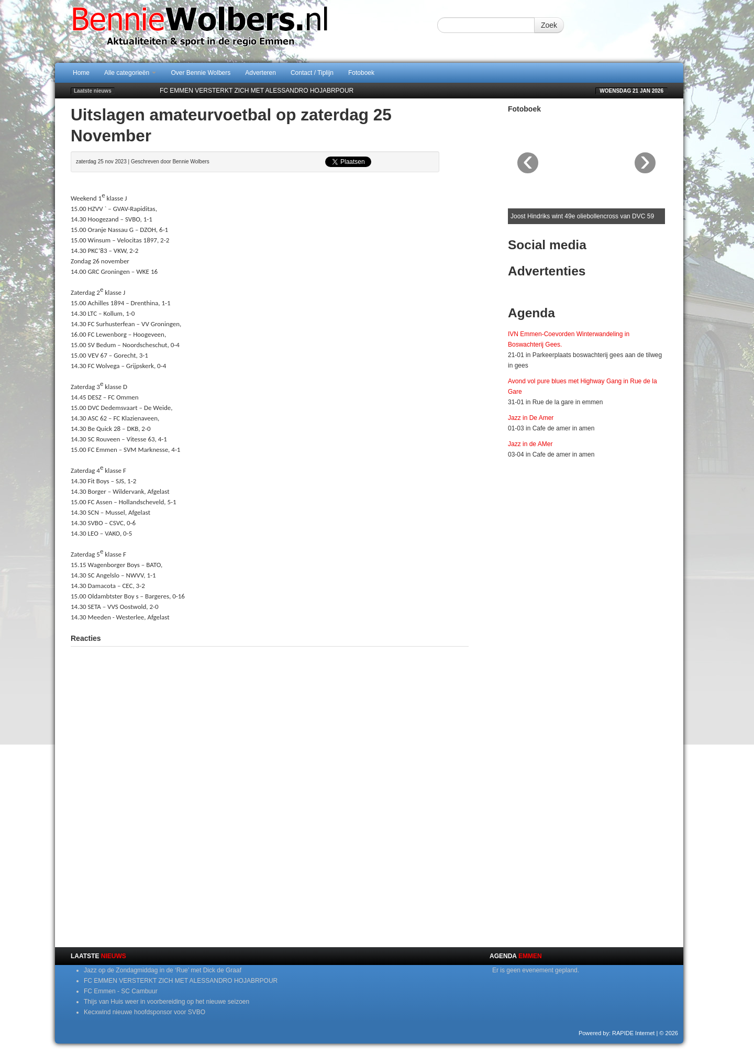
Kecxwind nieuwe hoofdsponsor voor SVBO (144, 1012)
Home (81, 72)
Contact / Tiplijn (312, 72)
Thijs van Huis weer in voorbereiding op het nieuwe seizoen (166, 1001)
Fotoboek (361, 72)
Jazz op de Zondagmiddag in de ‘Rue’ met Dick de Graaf (162, 970)
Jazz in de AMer (530, 444)
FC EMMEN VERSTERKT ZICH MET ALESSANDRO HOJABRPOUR (256, 90)
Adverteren (260, 72)
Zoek (549, 25)
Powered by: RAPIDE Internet (617, 1033)
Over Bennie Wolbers (200, 72)
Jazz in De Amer (530, 417)
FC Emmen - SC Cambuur (121, 991)
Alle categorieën (130, 72)
